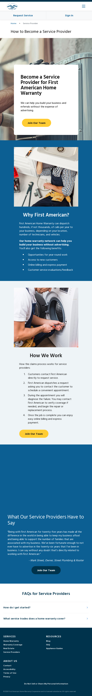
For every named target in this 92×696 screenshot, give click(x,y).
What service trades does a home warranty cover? (46, 618)
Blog (48, 640)
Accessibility (9, 669)
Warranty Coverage (12, 644)
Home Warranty (11, 640)
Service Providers (11, 651)
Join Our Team (36, 123)
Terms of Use (9, 672)
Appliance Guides (54, 648)
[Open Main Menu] (83, 6)
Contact (7, 665)
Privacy (6, 676)
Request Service (23, 15)
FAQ (48, 644)
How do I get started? (46, 607)
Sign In (69, 15)
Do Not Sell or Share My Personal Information (46, 683)
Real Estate (8, 648)
